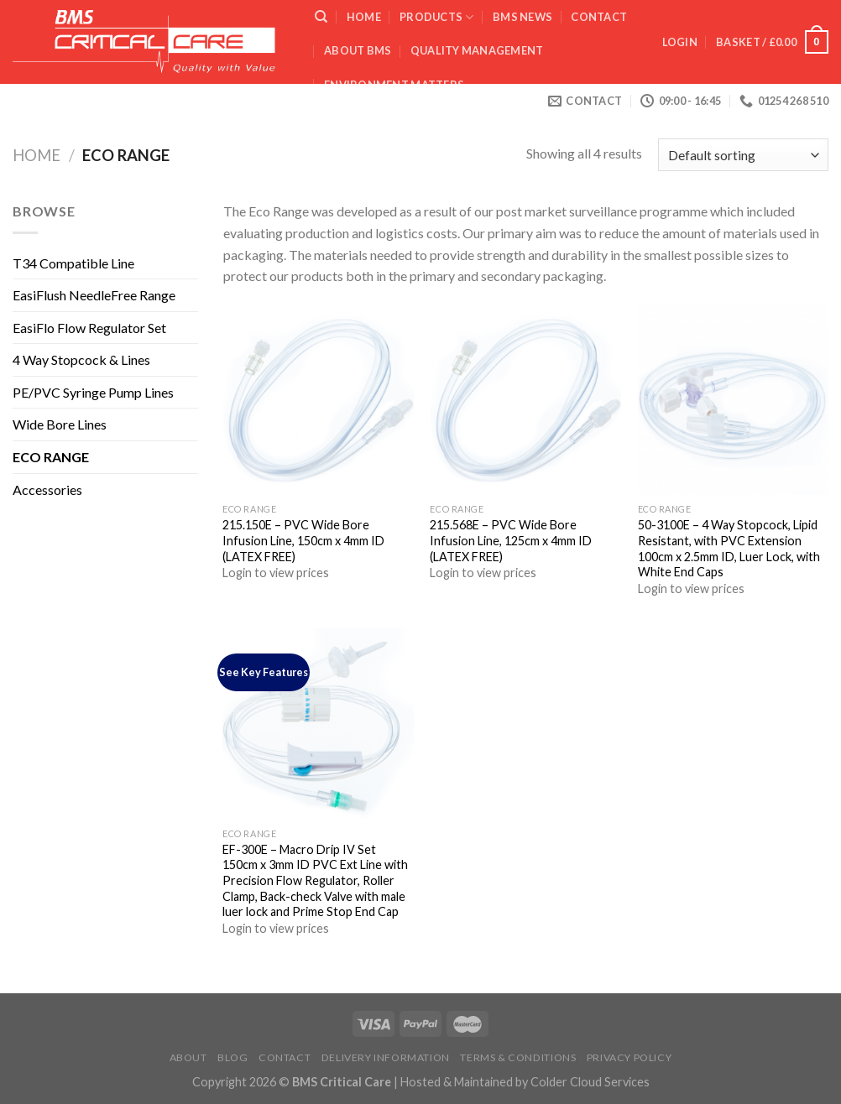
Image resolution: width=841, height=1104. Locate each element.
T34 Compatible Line (73, 263)
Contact (599, 16)
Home (364, 16)
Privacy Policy (629, 1057)
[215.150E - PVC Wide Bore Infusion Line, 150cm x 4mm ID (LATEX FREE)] (318, 400)
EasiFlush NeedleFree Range (94, 295)
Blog (232, 1057)
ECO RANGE (51, 457)
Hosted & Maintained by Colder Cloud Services (525, 1082)
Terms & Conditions (518, 1057)
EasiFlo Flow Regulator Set (89, 328)
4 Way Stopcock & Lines (81, 359)
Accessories (47, 489)
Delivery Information (385, 1057)
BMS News (522, 16)
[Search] (321, 17)
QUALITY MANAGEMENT (477, 50)
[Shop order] (743, 154)
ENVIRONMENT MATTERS (394, 84)
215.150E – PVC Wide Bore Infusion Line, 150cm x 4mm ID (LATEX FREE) (303, 540)
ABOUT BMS (357, 50)
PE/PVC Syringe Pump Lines (93, 392)
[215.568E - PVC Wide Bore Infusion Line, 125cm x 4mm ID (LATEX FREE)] (525, 400)
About (188, 1057)
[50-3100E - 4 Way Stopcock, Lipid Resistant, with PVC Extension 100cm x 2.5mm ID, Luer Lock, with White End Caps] (733, 400)
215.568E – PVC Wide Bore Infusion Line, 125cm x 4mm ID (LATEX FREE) (511, 540)
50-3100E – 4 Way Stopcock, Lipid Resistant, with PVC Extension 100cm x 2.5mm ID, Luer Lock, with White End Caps (729, 548)
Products (437, 17)
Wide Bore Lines (60, 424)
